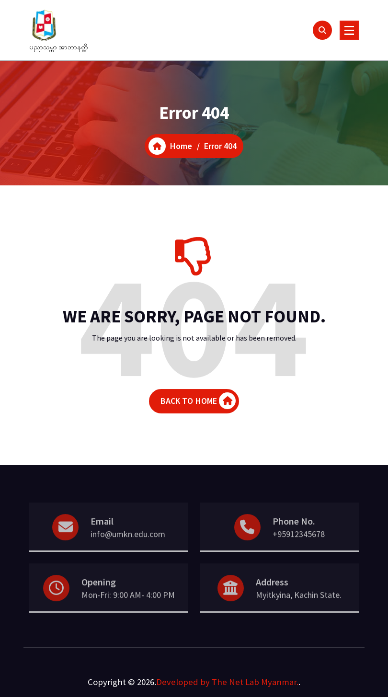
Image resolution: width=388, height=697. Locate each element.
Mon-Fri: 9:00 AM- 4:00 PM (128, 603)
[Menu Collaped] (349, 30)
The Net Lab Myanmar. (255, 681)
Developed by (183, 681)
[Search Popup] (322, 30)
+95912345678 (299, 542)
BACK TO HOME (198, 402)
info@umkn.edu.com (128, 542)
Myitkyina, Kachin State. (299, 603)
